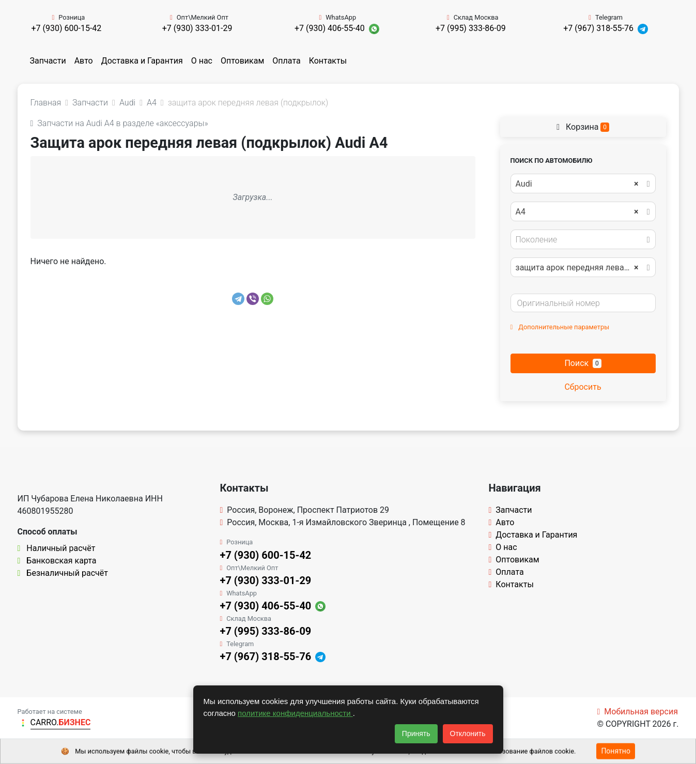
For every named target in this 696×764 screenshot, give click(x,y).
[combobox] (583, 183)
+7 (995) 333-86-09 (471, 28)
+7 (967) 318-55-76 (598, 28)
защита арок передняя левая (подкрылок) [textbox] (582, 267)
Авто (83, 61)
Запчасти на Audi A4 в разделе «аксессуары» (119, 123)
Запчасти (48, 61)
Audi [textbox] (577, 184)
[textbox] (580, 240)
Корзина (582, 127)
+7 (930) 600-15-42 (66, 28)
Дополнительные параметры (560, 327)
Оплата (286, 61)
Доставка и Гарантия (142, 61)
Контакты (328, 61)
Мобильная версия (637, 711)
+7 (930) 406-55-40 (330, 28)
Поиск (582, 363)
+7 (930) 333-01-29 (197, 28)
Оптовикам (242, 61)
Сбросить (582, 387)
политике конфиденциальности (295, 713)
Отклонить (468, 733)
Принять (416, 733)
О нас (201, 61)
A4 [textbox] (577, 212)
